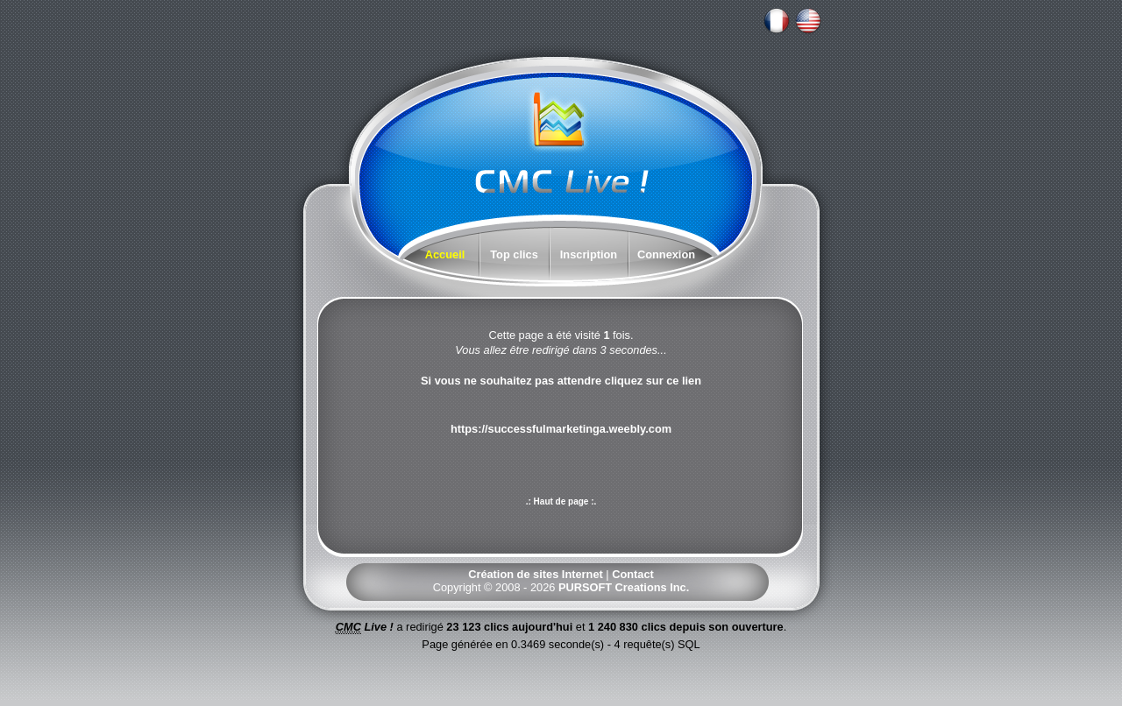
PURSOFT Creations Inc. (623, 587)
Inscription (588, 254)
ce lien (683, 380)
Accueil (445, 254)
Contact (633, 574)
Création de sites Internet (535, 574)
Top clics (514, 254)
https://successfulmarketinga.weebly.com (561, 428)
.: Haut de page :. (561, 501)
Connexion (666, 254)
